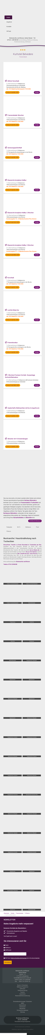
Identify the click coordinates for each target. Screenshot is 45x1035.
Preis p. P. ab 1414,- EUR (12, 222)
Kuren (6, 945)
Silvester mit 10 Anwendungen (16, 439)
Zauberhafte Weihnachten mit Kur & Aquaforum (22, 408)
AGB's (22, 1003)
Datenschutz (22, 1005)
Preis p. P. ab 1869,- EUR (12, 254)
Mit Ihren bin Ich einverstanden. (22, 958)
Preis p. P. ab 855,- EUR (12, 446)
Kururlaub (9, 277)
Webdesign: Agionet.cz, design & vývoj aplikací (22, 1029)
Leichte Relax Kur (12, 310)
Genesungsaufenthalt (13, 148)
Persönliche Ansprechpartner (22, 1019)
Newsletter (22, 1008)
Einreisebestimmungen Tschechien (22, 1001)
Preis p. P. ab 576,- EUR (12, 125)
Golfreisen (8, 950)
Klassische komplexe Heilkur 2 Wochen (19, 212)
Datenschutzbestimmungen (19, 958)
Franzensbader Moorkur (14, 115)
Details (37, 92)
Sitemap (22, 1012)
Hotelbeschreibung (34, 521)
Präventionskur (11, 342)
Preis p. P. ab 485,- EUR (12, 92)
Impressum (23, 1006)
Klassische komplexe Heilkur (15, 180)
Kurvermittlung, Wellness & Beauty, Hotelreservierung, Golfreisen (22, 40)
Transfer (22, 992)
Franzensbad (23, 57)
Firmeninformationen (22, 1010)
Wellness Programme (22, 987)
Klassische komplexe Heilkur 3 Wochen (19, 245)
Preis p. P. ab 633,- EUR (12, 190)
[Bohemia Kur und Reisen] (22, 6)
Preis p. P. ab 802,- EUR (12, 416)
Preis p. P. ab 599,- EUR (12, 157)
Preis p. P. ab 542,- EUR (12, 319)
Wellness (8, 947)
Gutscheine (22, 994)
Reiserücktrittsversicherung (22, 995)
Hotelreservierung (22, 990)
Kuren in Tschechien (22, 985)
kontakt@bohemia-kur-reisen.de (22, 977)
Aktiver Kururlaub (12, 81)
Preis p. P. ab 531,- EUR (12, 287)
